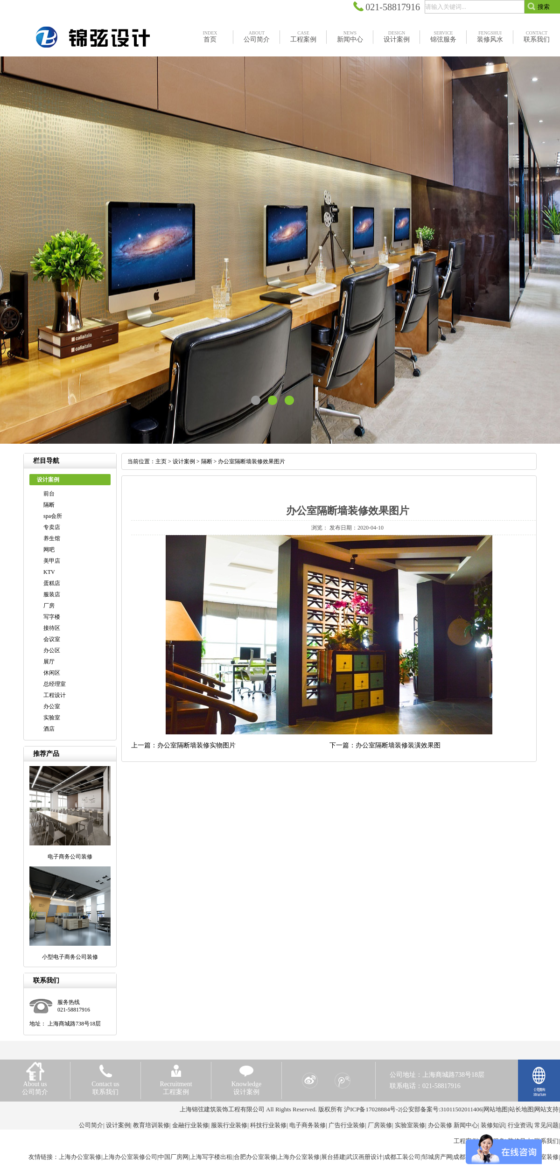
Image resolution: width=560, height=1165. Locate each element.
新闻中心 (466, 1125)
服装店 (51, 594)
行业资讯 (520, 1125)
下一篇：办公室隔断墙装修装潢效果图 (385, 745)
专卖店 (51, 527)
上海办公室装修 (80, 1156)
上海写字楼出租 (211, 1156)
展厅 (49, 661)
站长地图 (521, 1109)
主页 (161, 461)
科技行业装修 (268, 1125)
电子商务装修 (307, 1125)
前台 (49, 493)
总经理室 (54, 684)
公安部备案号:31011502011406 (442, 1109)
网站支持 (546, 1109)
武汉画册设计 (364, 1156)
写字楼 (51, 617)
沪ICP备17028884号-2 (372, 1109)
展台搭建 (333, 1156)
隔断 (49, 505)
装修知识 (493, 1125)
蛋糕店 (51, 583)
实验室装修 (410, 1125)
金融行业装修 (190, 1125)
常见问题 (546, 1125)
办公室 (51, 706)
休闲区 (51, 673)
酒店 (49, 729)
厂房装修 (380, 1125)
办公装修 (440, 1125)
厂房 (49, 605)
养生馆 (51, 538)
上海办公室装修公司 (130, 1156)
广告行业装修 (347, 1125)
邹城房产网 (437, 1156)
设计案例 (184, 461)
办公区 (51, 650)
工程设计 (54, 695)
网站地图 (495, 1109)
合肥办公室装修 (255, 1156)
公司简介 (91, 1125)
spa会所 (52, 516)
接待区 (51, 628)
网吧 (49, 549)
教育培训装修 (151, 1125)
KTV (49, 572)
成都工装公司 (402, 1156)
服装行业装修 (229, 1125)
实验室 (51, 717)
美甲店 (51, 561)
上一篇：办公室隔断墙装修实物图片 (183, 745)
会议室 (51, 639)
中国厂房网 (173, 1156)
